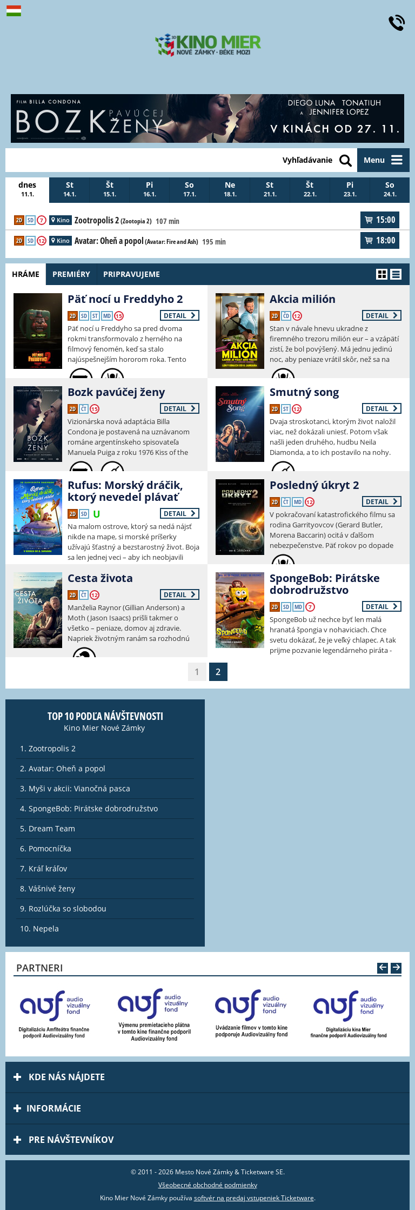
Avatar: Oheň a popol (136, 241)
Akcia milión (303, 299)
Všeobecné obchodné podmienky (207, 1184)
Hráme (27, 274)
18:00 (380, 240)
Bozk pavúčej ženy (116, 392)
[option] (61, 1014)
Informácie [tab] (47, 1108)
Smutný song (304, 392)
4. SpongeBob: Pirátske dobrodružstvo (89, 808)
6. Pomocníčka (45, 848)
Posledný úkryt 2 (314, 485)
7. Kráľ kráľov (43, 868)
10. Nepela (39, 928)
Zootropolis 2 (113, 221)
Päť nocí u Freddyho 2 (125, 299)
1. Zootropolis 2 (48, 748)
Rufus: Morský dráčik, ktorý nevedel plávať (125, 491)
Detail (180, 315)
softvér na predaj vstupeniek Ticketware (254, 1197)
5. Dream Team (47, 828)
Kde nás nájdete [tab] (59, 1077)
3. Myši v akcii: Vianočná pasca (75, 788)
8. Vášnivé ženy (47, 888)
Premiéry (77, 274)
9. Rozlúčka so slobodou (63, 908)
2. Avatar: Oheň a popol (62, 768)
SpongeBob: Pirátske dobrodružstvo (325, 584)
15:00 (380, 219)
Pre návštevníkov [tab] (63, 1140)
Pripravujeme (140, 274)
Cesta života (100, 578)
